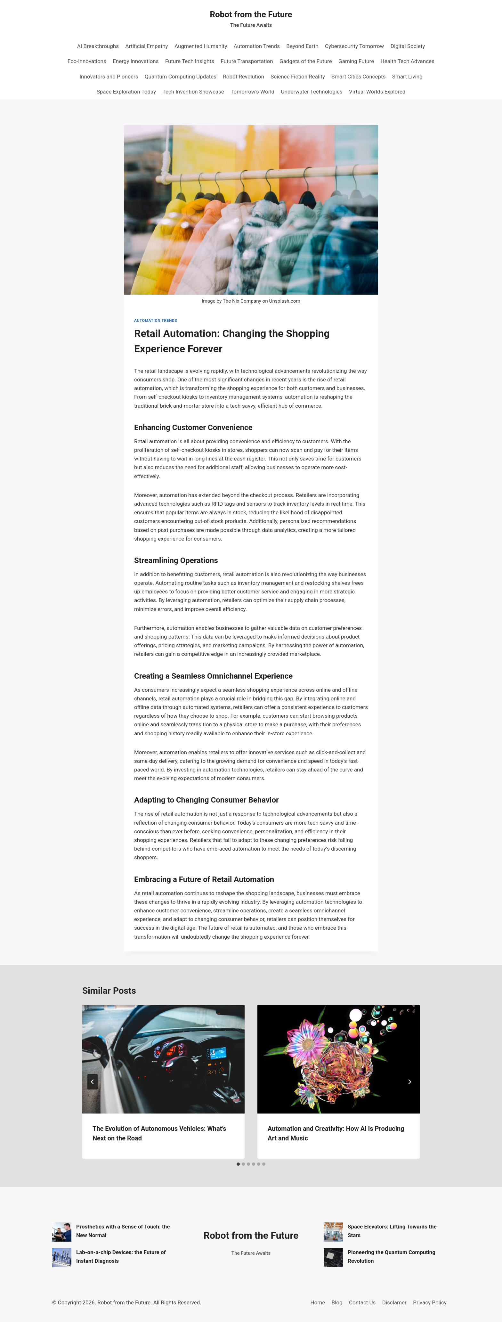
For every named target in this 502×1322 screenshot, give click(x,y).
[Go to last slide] (92, 1081)
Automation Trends (257, 46)
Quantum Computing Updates (180, 76)
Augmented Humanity (200, 46)
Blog (337, 1302)
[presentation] (163, 1059)
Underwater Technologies (312, 91)
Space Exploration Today (126, 91)
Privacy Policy (430, 1302)
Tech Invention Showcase (193, 91)
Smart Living (407, 76)
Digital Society (408, 46)
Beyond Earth (302, 46)
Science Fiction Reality (298, 76)
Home (317, 1302)
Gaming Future (356, 61)
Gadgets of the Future (305, 61)
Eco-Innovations (87, 61)
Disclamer (394, 1302)
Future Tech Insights (189, 61)
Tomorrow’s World (252, 91)
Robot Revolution (243, 76)
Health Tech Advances (407, 61)
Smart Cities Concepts (358, 76)
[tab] (238, 1164)
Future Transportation (247, 61)
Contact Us (362, 1302)
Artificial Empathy (146, 46)
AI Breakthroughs (98, 46)
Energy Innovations (135, 61)
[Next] (409, 1081)
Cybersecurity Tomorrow (354, 46)
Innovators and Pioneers (108, 76)
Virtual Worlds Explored (377, 91)
